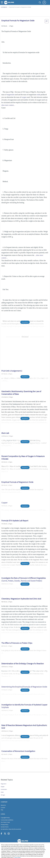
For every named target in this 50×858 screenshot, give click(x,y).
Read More (25, 377)
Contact (3, 807)
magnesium (10, 94)
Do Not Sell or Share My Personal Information (13, 829)
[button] (2, 2)
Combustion (4, 789)
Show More (25, 322)
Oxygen (2, 786)
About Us (3, 805)
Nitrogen (3, 795)
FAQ (2, 810)
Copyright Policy (5, 817)
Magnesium (3, 784)
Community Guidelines (7, 820)
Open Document (25, 854)
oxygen (24, 97)
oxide (38, 94)
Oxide (2, 792)
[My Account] (45, 2)
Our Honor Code (5, 822)
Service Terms (4, 827)
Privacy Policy (4, 824)
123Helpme (4, 7)
